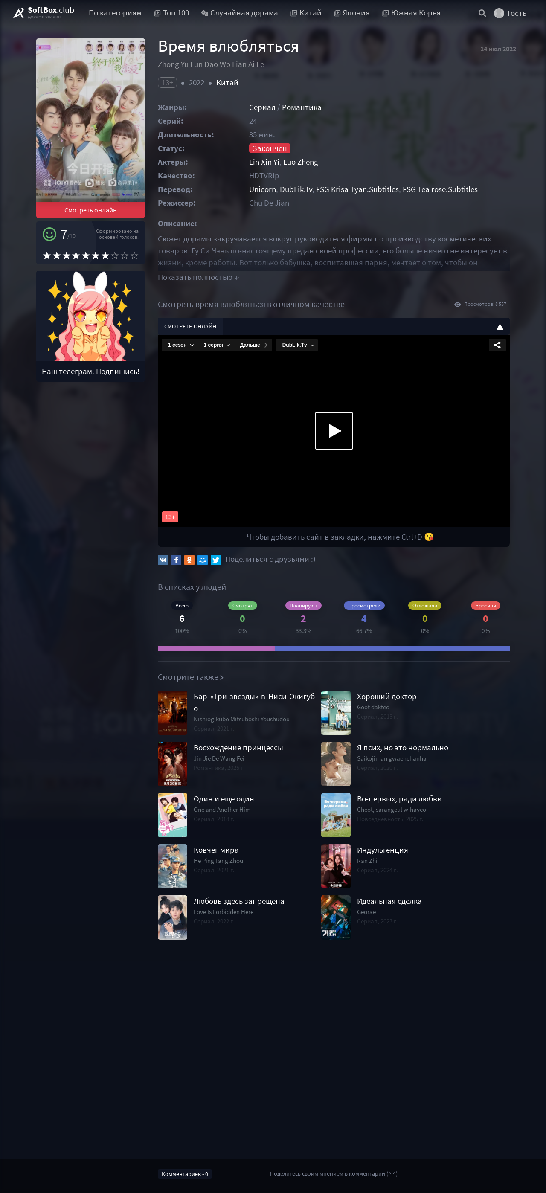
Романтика (302, 107)
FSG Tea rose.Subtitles (440, 189)
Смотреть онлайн (90, 210)
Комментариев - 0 (185, 1174)
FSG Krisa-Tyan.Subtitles (357, 189)
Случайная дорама (240, 12)
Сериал (262, 107)
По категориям (115, 12)
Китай (227, 82)
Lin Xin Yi (264, 162)
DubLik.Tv (296, 189)
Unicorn (262, 189)
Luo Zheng (300, 162)
